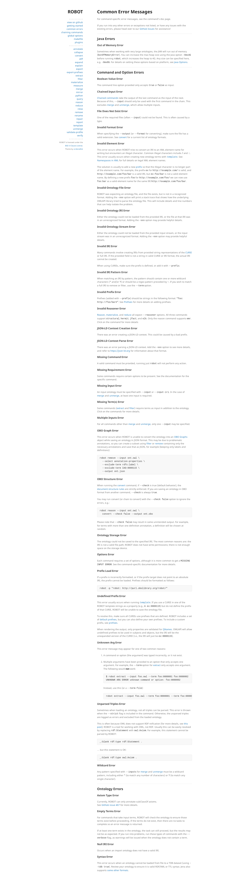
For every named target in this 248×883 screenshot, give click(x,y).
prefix (139, 166)
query (80, 98)
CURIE (188, 252)
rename (79, 115)
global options (75, 35)
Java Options (180, 62)
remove (79, 112)
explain (79, 65)
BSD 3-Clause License (73, 145)
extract (79, 75)
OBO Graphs (180, 436)
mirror (79, 92)
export (79, 68)
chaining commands (72, 32)
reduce (79, 105)
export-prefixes (75, 72)
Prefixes (128, 301)
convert (79, 55)
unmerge (78, 128)
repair (79, 118)
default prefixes (108, 619)
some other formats (117, 870)
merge (79, 88)
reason (79, 102)
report (79, 122)
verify (80, 135)
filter (80, 78)
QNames (167, 629)
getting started (75, 25)
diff (81, 58)
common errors (75, 28)
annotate (78, 48)
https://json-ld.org (120, 350)
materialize (77, 82)
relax (80, 108)
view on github (75, 22)
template (78, 125)
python (79, 95)
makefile (78, 38)
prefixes (113, 622)
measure (78, 85)
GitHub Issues (147, 28)
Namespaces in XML (107, 160)
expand (79, 62)
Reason (101, 314)
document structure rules (110, 488)
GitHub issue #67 (111, 804)
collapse (78, 52)
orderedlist (78, 149)
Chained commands (107, 97)
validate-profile (75, 132)
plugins (79, 42)
